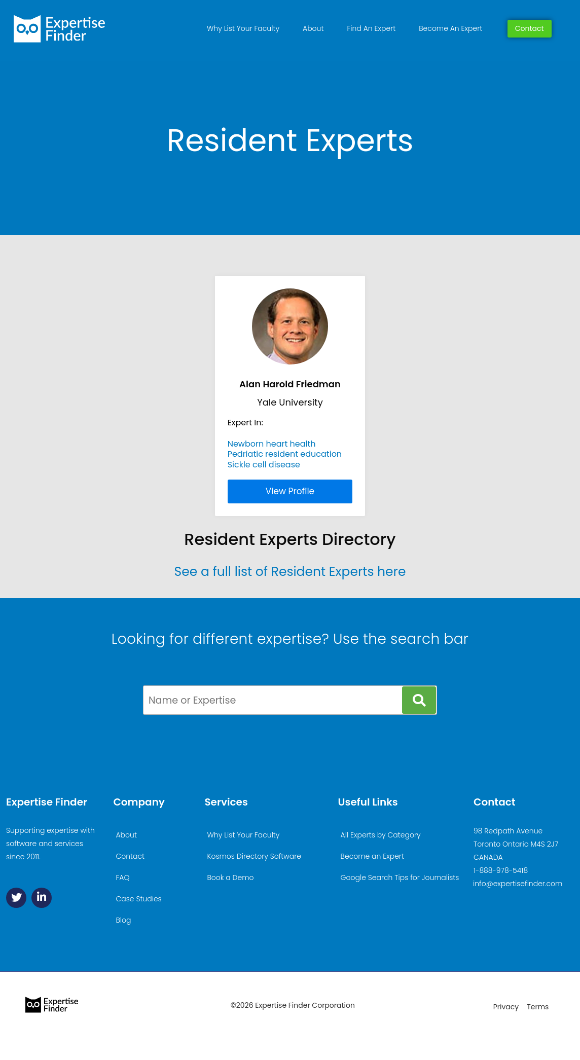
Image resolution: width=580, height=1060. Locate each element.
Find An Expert (371, 28)
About (313, 28)
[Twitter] (16, 898)
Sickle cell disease (264, 464)
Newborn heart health (272, 444)
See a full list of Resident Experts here (290, 571)
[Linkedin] (41, 898)
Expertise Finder (46, 802)
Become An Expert (450, 28)
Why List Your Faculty (243, 28)
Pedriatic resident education (285, 454)
